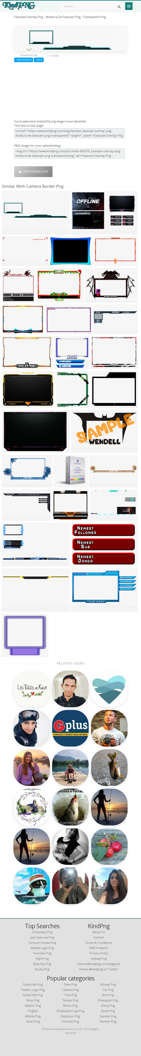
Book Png (108, 1011)
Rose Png (32, 1000)
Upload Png (99, 959)
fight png (42, 959)
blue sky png (42, 964)
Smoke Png (70, 1000)
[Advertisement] (70, 90)
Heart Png (33, 1021)
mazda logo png (42, 948)
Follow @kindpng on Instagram (98, 964)
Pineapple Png (108, 1000)
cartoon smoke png (42, 943)
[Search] (119, 7)
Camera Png (70, 990)
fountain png (42, 953)
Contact (98, 937)
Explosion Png (70, 1016)
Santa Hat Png (33, 995)
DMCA (38, 59)
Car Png (108, 990)
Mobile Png (33, 1016)
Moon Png (70, 1006)
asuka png (42, 969)
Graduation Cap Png (70, 1011)
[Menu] (129, 6)
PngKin (33, 1011)
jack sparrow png (42, 937)
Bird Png (108, 995)
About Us (98, 932)
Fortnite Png (70, 1021)
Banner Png (108, 1021)
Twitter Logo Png (33, 990)
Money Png (108, 984)
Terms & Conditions (98, 943)
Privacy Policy (99, 953)
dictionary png (42, 932)
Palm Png (70, 984)
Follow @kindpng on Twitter (98, 969)
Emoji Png (108, 1006)
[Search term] (91, 6)
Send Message (24, 59)
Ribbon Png (33, 1006)
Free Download (33, 172)
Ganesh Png (108, 1016)
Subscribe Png (33, 984)
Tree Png (70, 995)
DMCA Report (98, 948)
